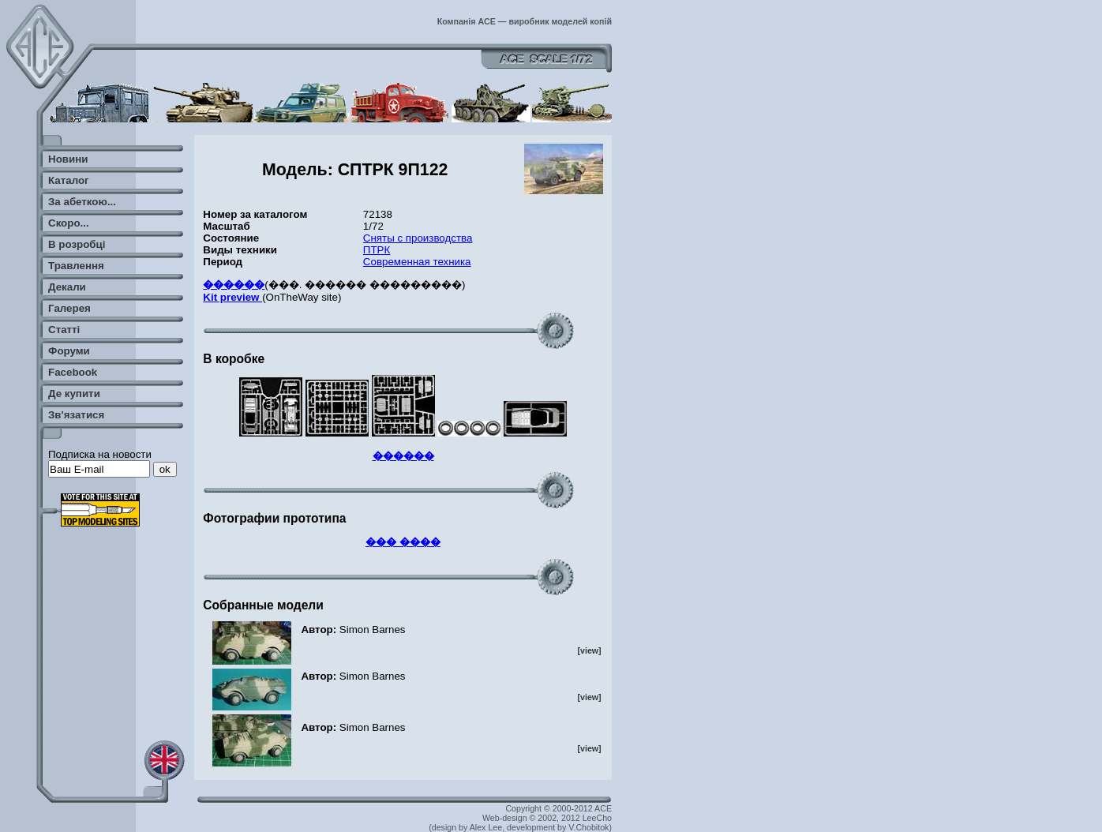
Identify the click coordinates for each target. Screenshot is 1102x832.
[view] (589, 650)
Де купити (74, 393)
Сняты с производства (418, 238)
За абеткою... (82, 202)
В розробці (76, 244)
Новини (68, 159)
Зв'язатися (76, 415)
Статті (64, 329)
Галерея (69, 308)
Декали (67, 287)
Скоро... (68, 223)
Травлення (76, 266)
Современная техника (417, 262)
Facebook (72, 372)
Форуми (69, 351)
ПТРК (376, 250)
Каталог (68, 180)
